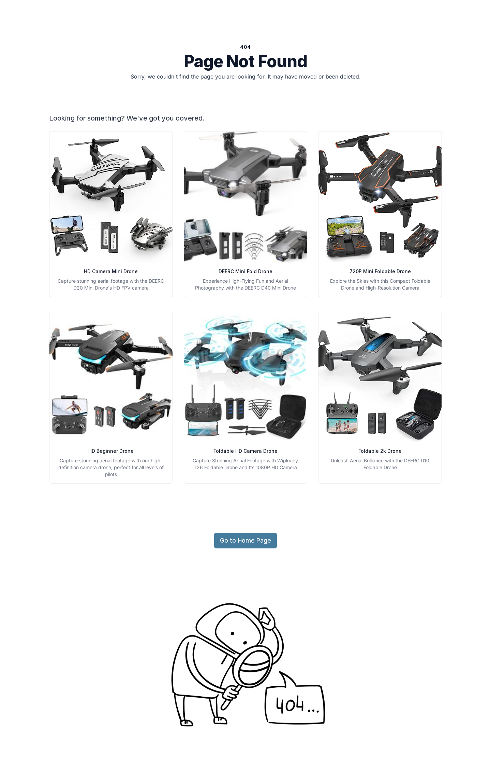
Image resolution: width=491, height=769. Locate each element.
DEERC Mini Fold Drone (245, 271)
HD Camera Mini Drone (111, 271)
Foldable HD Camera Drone (245, 451)
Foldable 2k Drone (380, 451)
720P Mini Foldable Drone (380, 271)
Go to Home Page (245, 540)
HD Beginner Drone (111, 451)
